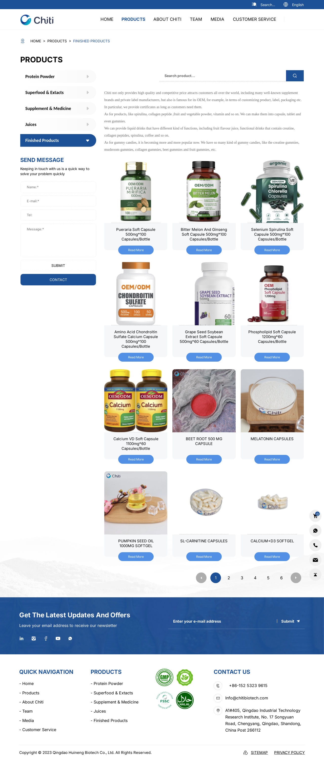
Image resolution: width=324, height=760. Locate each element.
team (196, 19)
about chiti (167, 19)
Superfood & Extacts (112, 693)
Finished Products (109, 720)
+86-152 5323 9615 (248, 685)
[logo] (39, 19)
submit (58, 265)
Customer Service (254, 19)
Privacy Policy (289, 752)
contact (58, 279)
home (106, 19)
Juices (98, 711)
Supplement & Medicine (114, 702)
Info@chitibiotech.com (246, 697)
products (133, 19)
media (217, 19)
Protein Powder (107, 683)
